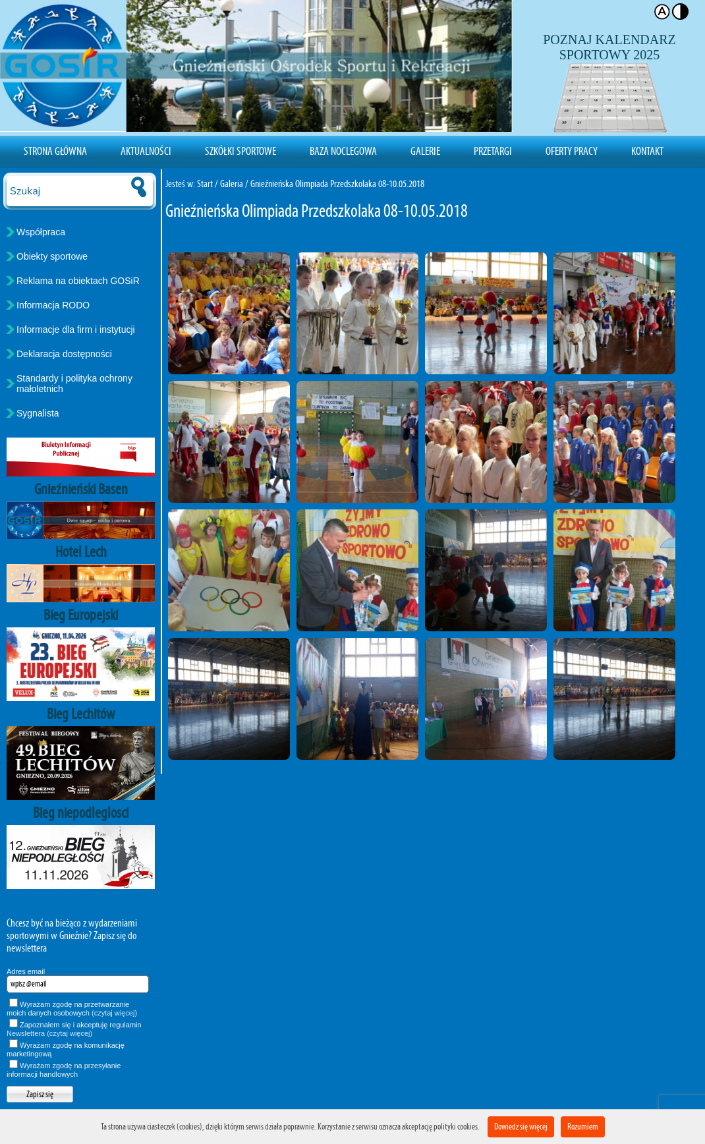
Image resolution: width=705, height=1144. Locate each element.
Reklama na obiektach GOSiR (78, 280)
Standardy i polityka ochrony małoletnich (74, 383)
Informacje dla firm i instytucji (75, 329)
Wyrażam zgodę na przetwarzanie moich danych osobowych (72, 1008)
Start (205, 183)
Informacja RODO (53, 305)
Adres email (26, 971)
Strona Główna (55, 151)
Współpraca (40, 232)
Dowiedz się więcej (521, 1126)
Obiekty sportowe (52, 256)
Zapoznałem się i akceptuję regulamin (74, 1029)
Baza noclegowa (343, 151)
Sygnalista (37, 413)
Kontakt (647, 151)
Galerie (425, 151)
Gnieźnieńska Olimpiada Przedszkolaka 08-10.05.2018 (337, 183)
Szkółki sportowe (240, 151)
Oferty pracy (572, 151)
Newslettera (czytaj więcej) (49, 1033)
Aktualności (146, 151)
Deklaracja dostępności (64, 354)
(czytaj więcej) (114, 1013)
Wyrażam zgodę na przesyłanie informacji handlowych (64, 1070)
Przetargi (493, 151)
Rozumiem (582, 1126)
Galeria (231, 183)
